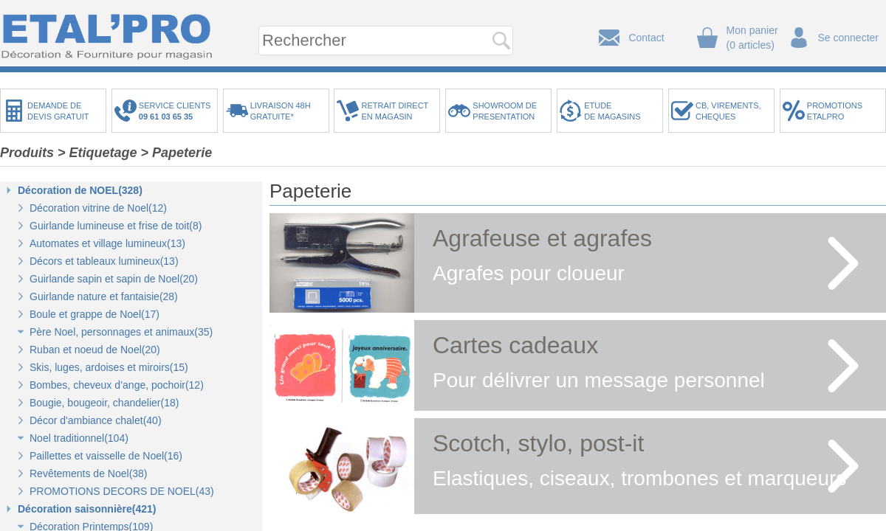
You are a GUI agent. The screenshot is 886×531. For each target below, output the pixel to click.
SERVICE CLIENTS (177, 111)
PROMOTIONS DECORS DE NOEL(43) (122, 491)
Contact (646, 38)
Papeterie (182, 152)
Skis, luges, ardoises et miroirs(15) (109, 367)
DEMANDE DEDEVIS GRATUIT (58, 111)
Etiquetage (103, 152)
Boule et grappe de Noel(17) (94, 314)
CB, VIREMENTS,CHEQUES (728, 111)
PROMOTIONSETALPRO (834, 111)
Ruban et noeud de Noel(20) (95, 349)
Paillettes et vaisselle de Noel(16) (106, 456)
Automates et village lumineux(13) (107, 243)
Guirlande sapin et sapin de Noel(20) (114, 279)
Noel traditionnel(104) (79, 438)
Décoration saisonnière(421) (87, 509)
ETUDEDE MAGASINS (612, 111)
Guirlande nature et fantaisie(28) (104, 296)
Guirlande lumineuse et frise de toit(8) (116, 226)
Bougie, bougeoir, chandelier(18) (104, 403)
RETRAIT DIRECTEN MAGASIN (394, 111)
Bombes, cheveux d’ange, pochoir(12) (117, 385)
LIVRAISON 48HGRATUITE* (280, 111)
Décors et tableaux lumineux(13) (104, 261)
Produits (27, 152)
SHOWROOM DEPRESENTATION (505, 111)
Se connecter (848, 38)
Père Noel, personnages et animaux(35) (121, 332)
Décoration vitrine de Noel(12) (98, 208)
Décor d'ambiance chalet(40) (96, 420)
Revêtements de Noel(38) (89, 473)
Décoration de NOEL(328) (80, 190)
